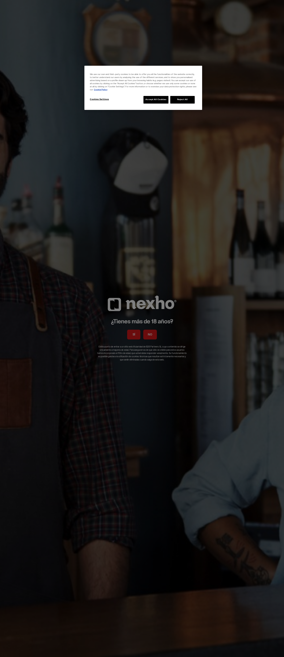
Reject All (182, 100)
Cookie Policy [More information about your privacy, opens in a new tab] (100, 90)
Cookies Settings (99, 99)
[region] (143, 88)
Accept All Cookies (155, 100)
